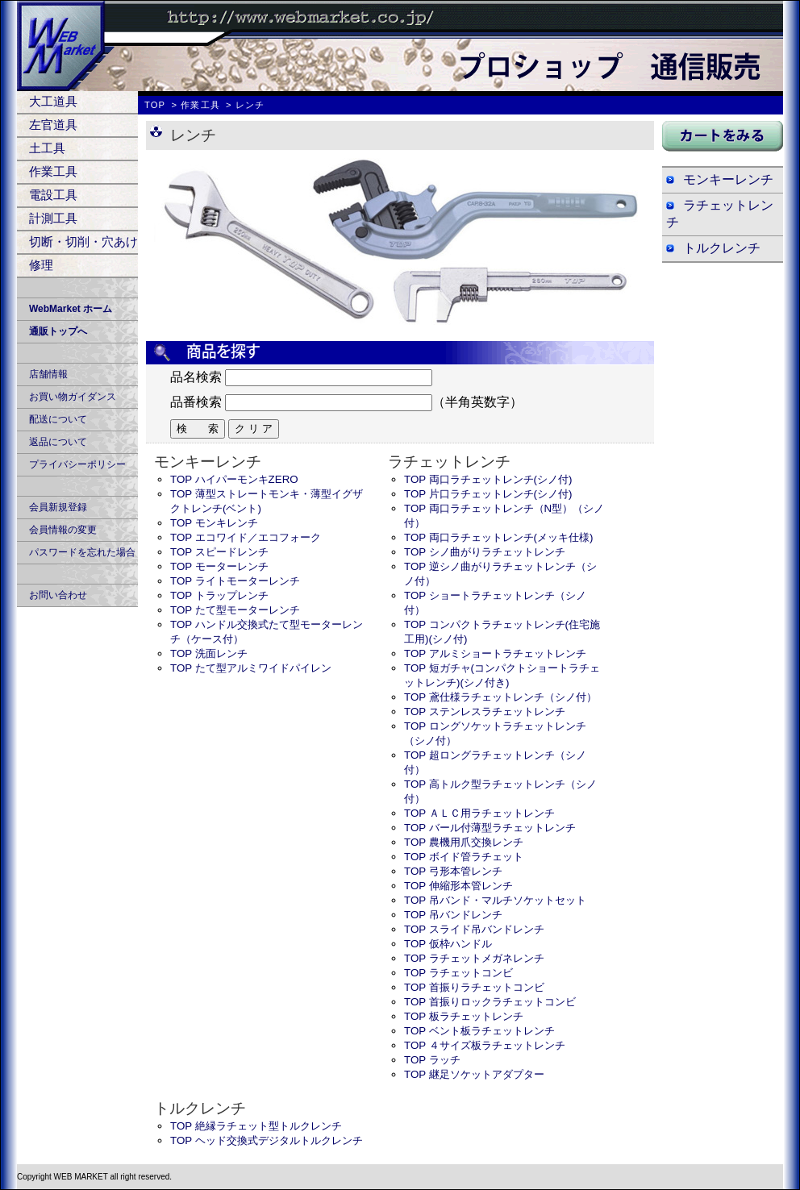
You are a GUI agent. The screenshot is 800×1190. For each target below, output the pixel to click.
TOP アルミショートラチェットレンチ (495, 653)
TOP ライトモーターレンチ (235, 581)
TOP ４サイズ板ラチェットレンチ (484, 1045)
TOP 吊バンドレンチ (453, 915)
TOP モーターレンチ (219, 566)
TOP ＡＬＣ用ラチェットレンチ (479, 813)
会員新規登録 (58, 507)
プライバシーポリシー (77, 464)
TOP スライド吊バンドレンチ (474, 929)
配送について (58, 419)
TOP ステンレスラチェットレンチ (484, 711)
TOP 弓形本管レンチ (453, 871)
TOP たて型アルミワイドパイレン (250, 668)
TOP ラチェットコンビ (458, 973)
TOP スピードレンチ (219, 552)
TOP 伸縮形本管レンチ (458, 886)
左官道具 (53, 124)
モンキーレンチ (728, 179)
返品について (58, 441)
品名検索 (196, 377)
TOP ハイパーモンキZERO (234, 479)
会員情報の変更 (63, 529)
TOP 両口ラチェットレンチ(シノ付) (488, 479)
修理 (41, 265)
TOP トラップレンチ (219, 595)
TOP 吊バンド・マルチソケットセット (495, 900)
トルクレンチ (721, 248)
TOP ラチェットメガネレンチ (474, 958)
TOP (154, 105)
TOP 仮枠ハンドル (448, 944)
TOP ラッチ (432, 1060)
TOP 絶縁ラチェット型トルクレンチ (256, 1126)
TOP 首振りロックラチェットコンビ (490, 1002)
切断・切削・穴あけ (83, 241)
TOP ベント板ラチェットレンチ (479, 1031)
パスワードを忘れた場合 (82, 552)
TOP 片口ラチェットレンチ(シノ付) (488, 494)
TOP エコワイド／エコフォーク (245, 537)
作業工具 (53, 171)
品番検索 (196, 402)
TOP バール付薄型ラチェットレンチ (490, 828)
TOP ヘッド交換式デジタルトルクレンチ (266, 1140)
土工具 (47, 148)
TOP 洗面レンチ (209, 653)
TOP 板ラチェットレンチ (463, 1016)
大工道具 (53, 101)
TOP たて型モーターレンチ (235, 610)
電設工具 (53, 195)
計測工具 (53, 218)
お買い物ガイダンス (72, 396)
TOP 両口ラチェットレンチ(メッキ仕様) (499, 537)
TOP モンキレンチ (214, 523)
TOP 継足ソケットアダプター (474, 1074)
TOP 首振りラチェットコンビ (474, 987)
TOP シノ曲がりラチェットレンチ (484, 552)
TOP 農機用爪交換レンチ (463, 842)
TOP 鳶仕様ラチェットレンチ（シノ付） (500, 697)
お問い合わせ (58, 595)
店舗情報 (48, 374)
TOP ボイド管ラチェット (463, 857)
